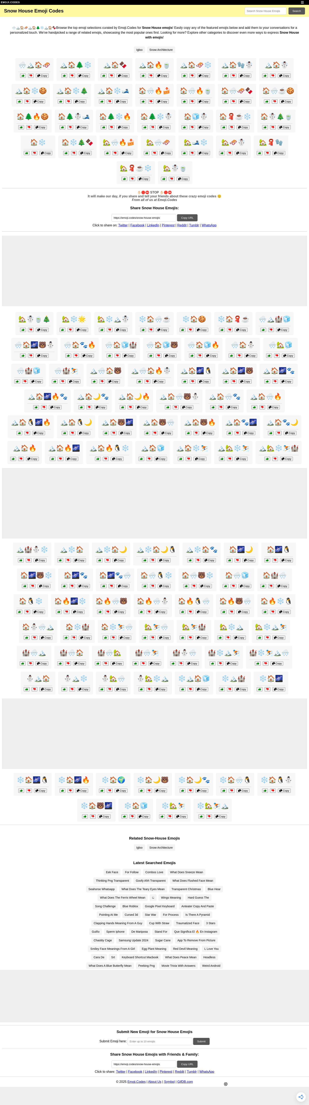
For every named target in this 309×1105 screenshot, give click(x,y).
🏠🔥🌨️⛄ (153, 601)
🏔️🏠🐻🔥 (200, 422)
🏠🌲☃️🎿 (74, 116)
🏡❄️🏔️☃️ (113, 319)
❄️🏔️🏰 (233, 678)
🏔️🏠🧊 (153, 448)
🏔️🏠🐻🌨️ (158, 422)
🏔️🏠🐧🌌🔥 (31, 422)
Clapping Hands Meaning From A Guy (118, 923)
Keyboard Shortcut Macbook (140, 957)
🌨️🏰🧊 (28, 370)
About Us (154, 1081)
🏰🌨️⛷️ (147, 652)
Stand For (161, 931)
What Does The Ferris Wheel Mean (122, 897)
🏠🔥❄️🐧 (276, 601)
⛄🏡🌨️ (113, 678)
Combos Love (154, 872)
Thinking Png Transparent (112, 880)
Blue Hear (214, 889)
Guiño (95, 931)
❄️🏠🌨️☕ (154, 319)
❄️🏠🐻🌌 (96, 805)
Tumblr (194, 225)
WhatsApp (209, 225)
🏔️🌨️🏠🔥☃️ (151, 370)
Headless (209, 957)
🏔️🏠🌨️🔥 (266, 396)
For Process (171, 914)
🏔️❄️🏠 (72, 549)
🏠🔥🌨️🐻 (111, 601)
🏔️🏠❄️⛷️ (192, 448)
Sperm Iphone (115, 931)
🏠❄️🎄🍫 (77, 142)
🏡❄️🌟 (74, 319)
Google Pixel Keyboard (160, 906)
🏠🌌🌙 (241, 549)
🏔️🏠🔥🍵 (154, 65)
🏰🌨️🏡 (109, 652)
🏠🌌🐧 (279, 549)
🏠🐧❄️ (31, 601)
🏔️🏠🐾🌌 (241, 422)
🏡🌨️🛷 (158, 142)
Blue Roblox (130, 906)
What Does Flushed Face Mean (192, 880)
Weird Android (211, 965)
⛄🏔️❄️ (76, 678)
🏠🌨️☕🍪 (278, 90)
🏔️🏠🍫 (115, 65)
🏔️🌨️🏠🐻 (106, 370)
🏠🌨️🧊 (237, 575)
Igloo (139, 49)
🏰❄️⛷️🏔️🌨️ (269, 652)
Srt (113, 957)
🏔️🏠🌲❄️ (76, 65)
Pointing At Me (108, 914)
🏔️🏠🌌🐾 (279, 370)
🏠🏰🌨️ (275, 575)
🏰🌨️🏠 (72, 652)
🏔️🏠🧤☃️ (237, 65)
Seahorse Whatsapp (102, 889)
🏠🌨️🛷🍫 (237, 90)
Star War (150, 914)
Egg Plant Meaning (154, 948)
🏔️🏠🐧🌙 (76, 422)
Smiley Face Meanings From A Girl (112, 948)
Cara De (99, 957)
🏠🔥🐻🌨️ (235, 601)
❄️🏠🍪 (194, 319)
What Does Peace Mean (181, 957)
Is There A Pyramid (197, 914)
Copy (42, 75)
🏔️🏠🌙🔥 (134, 396)
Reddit (181, 225)
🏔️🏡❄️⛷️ (233, 448)
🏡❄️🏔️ (231, 627)
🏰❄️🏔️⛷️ (224, 652)
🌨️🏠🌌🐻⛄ (34, 345)
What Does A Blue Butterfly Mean (110, 965)
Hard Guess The (198, 897)
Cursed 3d (131, 914)
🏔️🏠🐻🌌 (117, 422)
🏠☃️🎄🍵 (276, 116)
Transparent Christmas (186, 889)
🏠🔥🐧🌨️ (194, 601)
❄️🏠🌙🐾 (194, 779)
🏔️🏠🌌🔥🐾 (47, 396)
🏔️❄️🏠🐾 (201, 549)
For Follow (131, 872)
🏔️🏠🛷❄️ (196, 65)
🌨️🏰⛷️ (66, 370)
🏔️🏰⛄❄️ (32, 549)
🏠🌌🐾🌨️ (115, 575)
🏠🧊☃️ (196, 116)
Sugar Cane (163, 940)
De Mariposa (139, 931)
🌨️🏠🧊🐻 (162, 345)
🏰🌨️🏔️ (34, 652)
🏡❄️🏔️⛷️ (271, 627)
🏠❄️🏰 (77, 627)
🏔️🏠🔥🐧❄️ (109, 448)
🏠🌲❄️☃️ (156, 116)
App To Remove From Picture (196, 940)
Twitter (123, 225)
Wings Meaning (171, 897)
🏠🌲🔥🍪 (32, 116)
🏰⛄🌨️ (184, 652)
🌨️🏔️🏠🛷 (34, 65)
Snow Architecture (161, 49)
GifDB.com (185, 1081)
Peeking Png (146, 965)
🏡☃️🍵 (175, 168)
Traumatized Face (187, 923)
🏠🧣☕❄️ (235, 116)
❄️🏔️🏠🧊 (194, 678)
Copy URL (187, 217)
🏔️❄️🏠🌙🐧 (156, 549)
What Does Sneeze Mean (186, 872)
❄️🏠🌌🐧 (32, 779)
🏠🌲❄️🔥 (115, 116)
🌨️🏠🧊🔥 (203, 345)
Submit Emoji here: (113, 1041)
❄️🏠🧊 (136, 805)
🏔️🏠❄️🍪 (31, 90)
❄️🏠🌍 (113, 779)
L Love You (211, 948)
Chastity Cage (103, 940)
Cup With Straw (159, 923)
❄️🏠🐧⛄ (276, 779)
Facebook (137, 225)
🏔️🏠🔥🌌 (64, 448)
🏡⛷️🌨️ (156, 627)
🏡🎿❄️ (196, 142)
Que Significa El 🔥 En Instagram (195, 931)
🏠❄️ (38, 142)
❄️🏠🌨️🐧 (235, 779)
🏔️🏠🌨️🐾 (224, 396)
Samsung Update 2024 (133, 940)
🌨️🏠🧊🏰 (121, 345)
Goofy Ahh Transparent (151, 880)
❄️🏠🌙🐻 (153, 779)
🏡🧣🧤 (271, 142)
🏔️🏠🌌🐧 (196, 370)
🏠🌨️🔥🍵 (196, 90)
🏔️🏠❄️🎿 (113, 90)
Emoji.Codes (136, 1081)
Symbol (169, 1081)
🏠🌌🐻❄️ (36, 575)
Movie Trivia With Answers (178, 965)
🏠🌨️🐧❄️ (156, 575)
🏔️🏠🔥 (24, 448)
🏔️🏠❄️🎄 (72, 90)
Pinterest (168, 225)
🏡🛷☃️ (233, 142)
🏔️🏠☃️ (276, 65)
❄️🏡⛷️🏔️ (213, 805)
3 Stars (210, 923)
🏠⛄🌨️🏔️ (38, 627)
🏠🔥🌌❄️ (70, 601)
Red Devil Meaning (185, 948)
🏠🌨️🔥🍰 (154, 90)
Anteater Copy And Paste (197, 906)
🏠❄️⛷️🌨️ (117, 627)
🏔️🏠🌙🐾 (93, 396)
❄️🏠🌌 (271, 678)
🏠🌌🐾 (76, 575)
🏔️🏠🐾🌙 (282, 422)
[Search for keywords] (265, 11)
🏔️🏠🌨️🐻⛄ (179, 396)
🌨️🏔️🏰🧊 (275, 319)
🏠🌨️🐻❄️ (197, 575)
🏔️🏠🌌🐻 (237, 370)
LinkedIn (153, 225)
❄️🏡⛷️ (173, 805)
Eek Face (112, 872)
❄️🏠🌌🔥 (74, 779)
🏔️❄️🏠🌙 (111, 549)
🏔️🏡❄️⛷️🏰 (279, 448)
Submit (201, 1041)
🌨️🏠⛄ (243, 345)
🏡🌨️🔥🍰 (119, 142)
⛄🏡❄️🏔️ (153, 678)
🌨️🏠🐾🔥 (80, 345)
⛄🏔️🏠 (38, 678)
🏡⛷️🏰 (194, 627)
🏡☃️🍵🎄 (34, 319)
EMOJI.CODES (10, 2)
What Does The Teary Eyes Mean (143, 889)
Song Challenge (105, 906)
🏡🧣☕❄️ (136, 168)
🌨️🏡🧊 (280, 345)
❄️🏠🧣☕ (233, 319)
